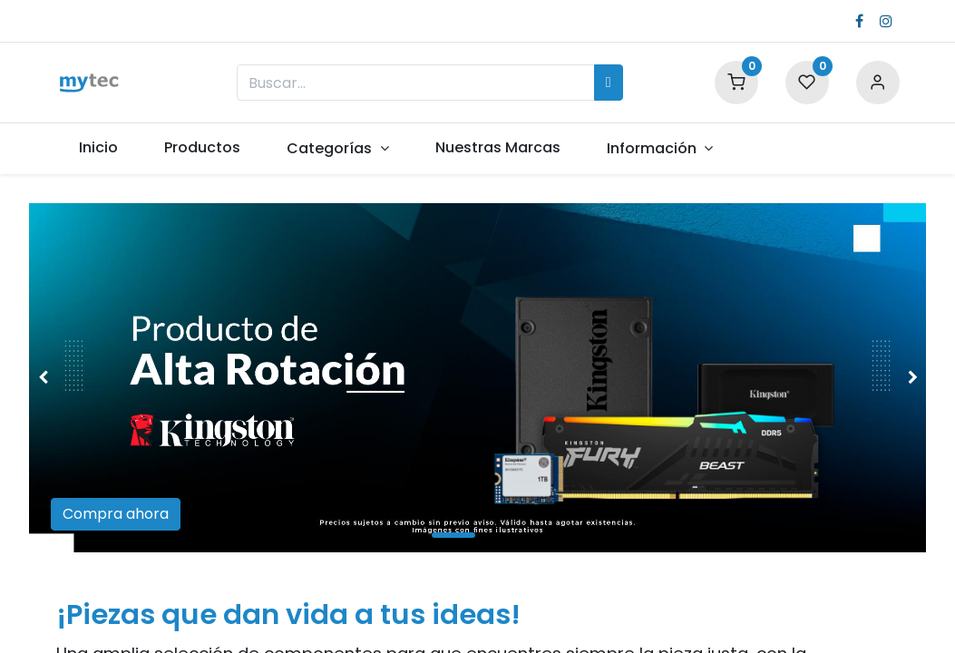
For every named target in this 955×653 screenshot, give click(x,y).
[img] (65, 377)
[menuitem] (98, 147)
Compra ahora (116, 513)
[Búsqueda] (608, 82)
